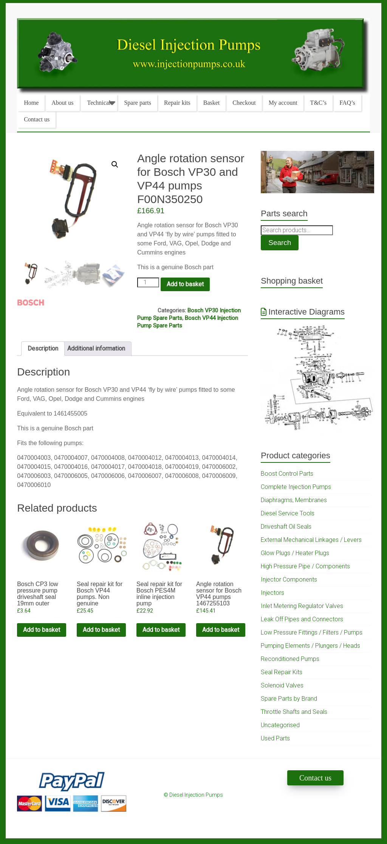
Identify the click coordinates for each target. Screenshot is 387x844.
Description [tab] (43, 348)
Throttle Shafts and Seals (294, 711)
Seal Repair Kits (281, 672)
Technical (99, 102)
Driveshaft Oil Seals (286, 526)
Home (31, 102)
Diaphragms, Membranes (294, 500)
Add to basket (185, 284)
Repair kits (177, 102)
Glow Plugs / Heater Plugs (295, 553)
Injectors (272, 592)
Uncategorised (280, 725)
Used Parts (275, 738)
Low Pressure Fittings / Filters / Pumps (311, 632)
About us (62, 102)
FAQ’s (347, 102)
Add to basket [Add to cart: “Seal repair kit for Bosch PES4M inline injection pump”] (161, 629)
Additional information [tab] (96, 348)
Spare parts (137, 102)
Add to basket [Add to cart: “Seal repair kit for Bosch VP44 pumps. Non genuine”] (101, 629)
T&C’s (318, 102)
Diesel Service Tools (287, 513)
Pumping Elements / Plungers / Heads (310, 645)
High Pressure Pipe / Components (305, 566)
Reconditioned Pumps (290, 658)
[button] (115, 164)
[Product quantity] (148, 282)
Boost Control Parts (287, 473)
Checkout (243, 102)
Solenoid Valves (282, 685)
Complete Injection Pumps (296, 486)
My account (283, 102)
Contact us (37, 119)
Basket (211, 102)
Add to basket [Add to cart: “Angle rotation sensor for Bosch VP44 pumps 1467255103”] (220, 629)
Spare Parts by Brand (289, 698)
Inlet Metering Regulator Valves (302, 606)
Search (279, 243)
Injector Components (289, 579)
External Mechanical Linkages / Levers (311, 539)
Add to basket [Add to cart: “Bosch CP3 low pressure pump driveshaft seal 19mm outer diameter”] (41, 629)
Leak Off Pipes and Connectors (302, 619)
